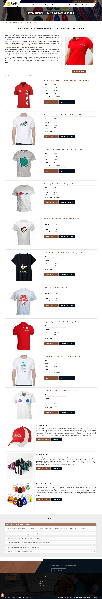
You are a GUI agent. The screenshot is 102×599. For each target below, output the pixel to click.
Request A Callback (67, 102)
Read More (56, 439)
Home (28, 5)
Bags (47, 5)
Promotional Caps (42, 425)
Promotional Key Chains (44, 484)
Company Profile (38, 5)
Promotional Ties (42, 454)
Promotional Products (59, 5)
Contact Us (85, 5)
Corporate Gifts (74, 5)
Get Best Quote (51, 102)
